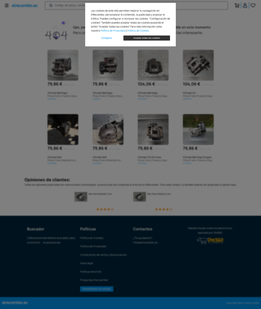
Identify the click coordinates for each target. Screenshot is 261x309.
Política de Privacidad (113, 30)
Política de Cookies (138, 30)
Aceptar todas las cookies (147, 38)
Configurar (106, 38)
